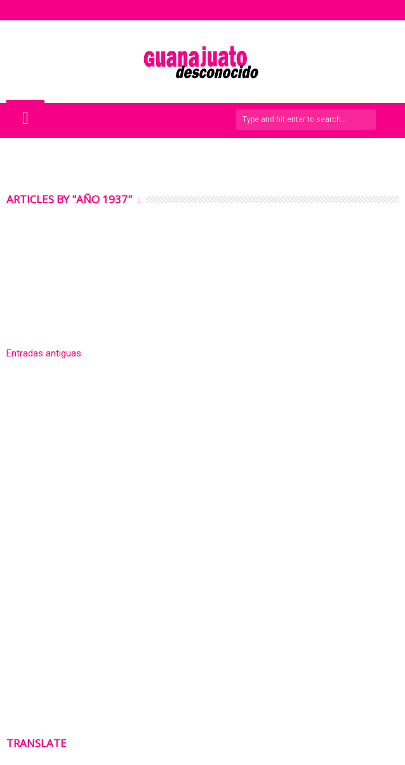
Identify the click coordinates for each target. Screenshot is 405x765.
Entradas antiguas (43, 353)
